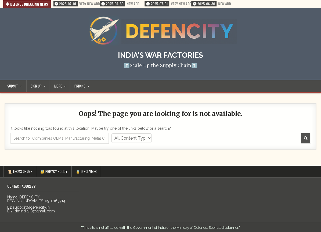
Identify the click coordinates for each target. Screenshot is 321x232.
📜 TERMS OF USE (20, 171)
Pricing (79, 86)
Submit (12, 86)
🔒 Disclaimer (86, 171)
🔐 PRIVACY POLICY (53, 171)
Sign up (36, 86)
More (58, 86)
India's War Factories (160, 55)
